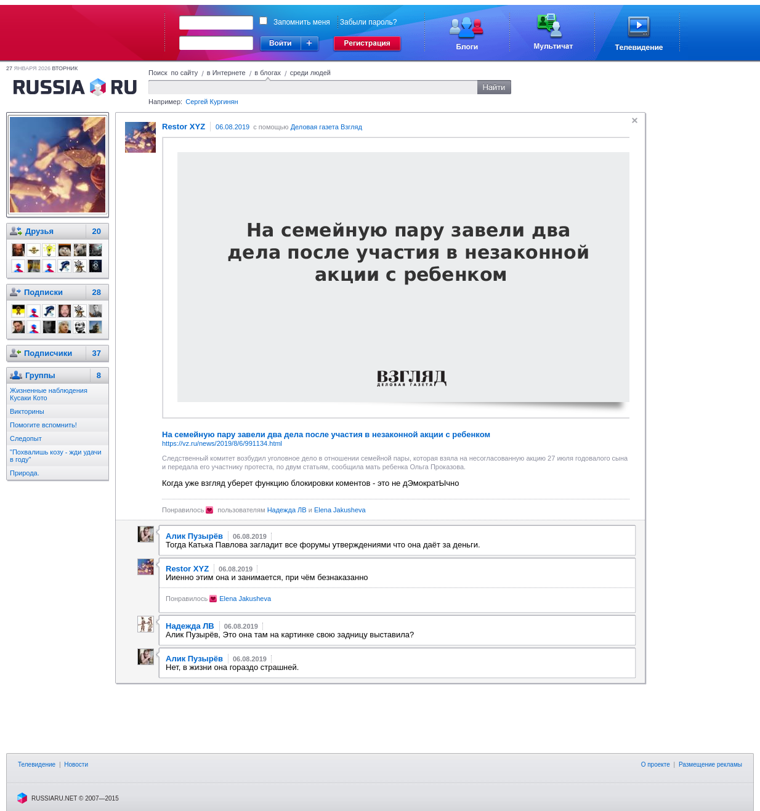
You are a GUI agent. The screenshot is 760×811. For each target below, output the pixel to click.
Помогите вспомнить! (43, 425)
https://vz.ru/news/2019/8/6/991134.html (222, 443)
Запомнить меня (301, 22)
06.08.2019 (232, 127)
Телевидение (36, 764)
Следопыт (26, 438)
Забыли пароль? (368, 22)
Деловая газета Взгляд (326, 127)
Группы (40, 375)
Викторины (27, 411)
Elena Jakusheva (340, 510)
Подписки (43, 292)
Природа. (24, 473)
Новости (76, 764)
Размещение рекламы (710, 764)
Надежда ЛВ (287, 510)
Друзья (39, 231)
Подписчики (48, 353)
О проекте (655, 764)
